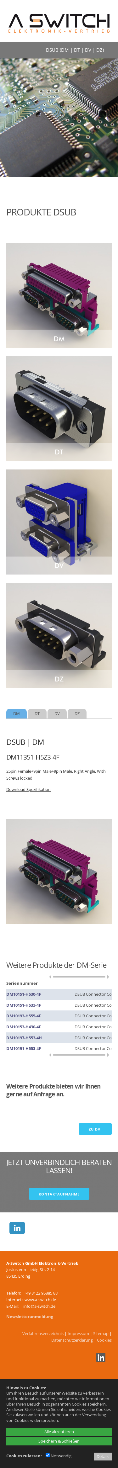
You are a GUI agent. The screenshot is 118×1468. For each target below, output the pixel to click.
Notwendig (58, 1456)
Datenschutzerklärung (72, 1340)
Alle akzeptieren (59, 1431)
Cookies (104, 1340)
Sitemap (101, 1333)
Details (103, 1456)
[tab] (16, 713)
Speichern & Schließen (59, 1441)
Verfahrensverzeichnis (43, 1333)
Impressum (78, 1333)
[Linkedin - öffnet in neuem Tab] (100, 1360)
